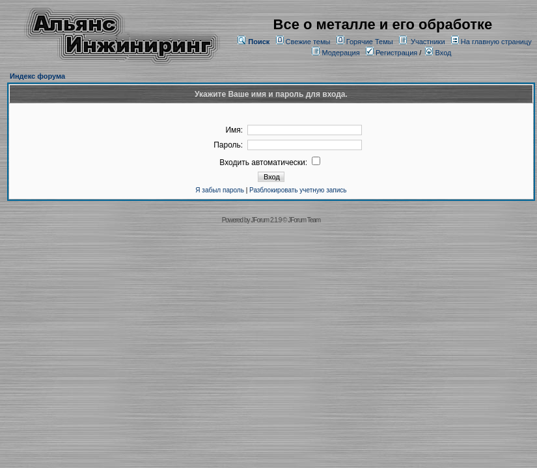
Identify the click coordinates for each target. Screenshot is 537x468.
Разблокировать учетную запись (297, 190)
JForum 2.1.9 (266, 220)
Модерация (340, 53)
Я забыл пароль (219, 190)
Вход (438, 53)
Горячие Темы (369, 42)
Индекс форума (37, 76)
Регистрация (391, 53)
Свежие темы (308, 42)
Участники (428, 42)
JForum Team (304, 220)
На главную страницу (496, 42)
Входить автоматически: (269, 162)
